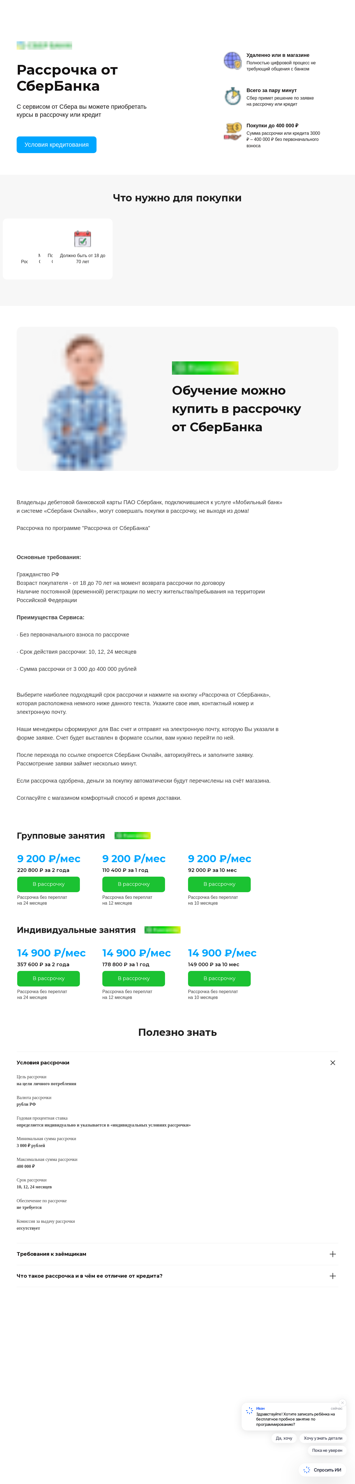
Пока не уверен (327, 1450)
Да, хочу (284, 1438)
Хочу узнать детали (323, 1438)
